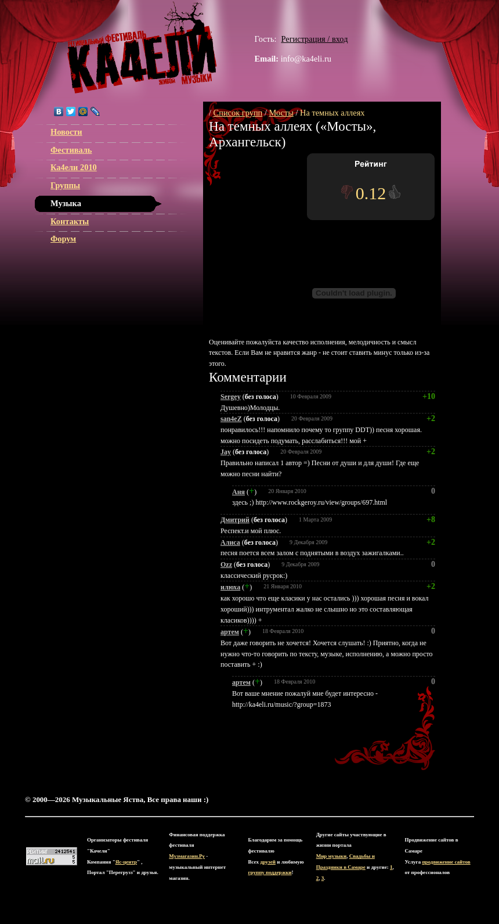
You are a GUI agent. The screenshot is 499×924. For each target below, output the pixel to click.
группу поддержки (270, 872)
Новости (66, 131)
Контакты (69, 221)
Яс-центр (126, 862)
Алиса (230, 542)
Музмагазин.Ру (187, 856)
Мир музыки (331, 856)
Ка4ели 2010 (73, 167)
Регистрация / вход (314, 39)
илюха (230, 587)
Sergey (230, 397)
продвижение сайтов (446, 862)
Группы (65, 185)
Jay (225, 452)
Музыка (65, 203)
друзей (268, 862)
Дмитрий (235, 520)
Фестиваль (71, 149)
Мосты (281, 112)
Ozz (226, 564)
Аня (238, 492)
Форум (63, 238)
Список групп (238, 112)
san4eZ (231, 419)
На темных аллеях (332, 112)
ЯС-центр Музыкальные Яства (142, 47)
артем (229, 632)
